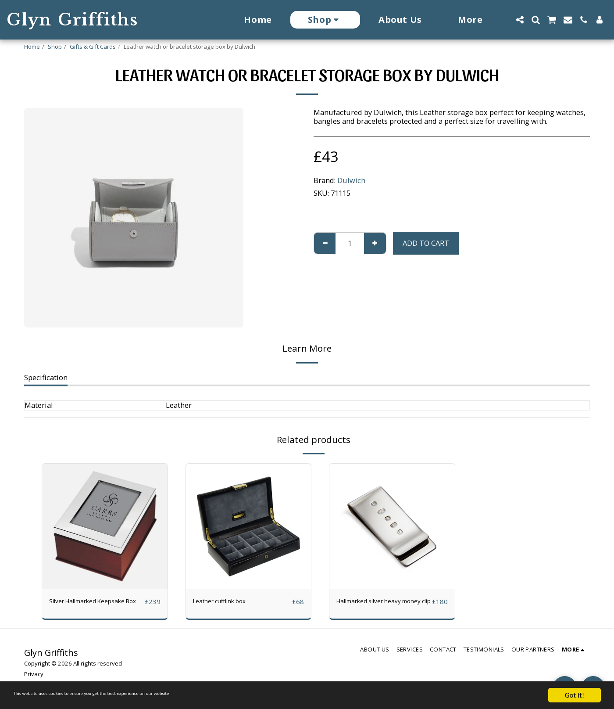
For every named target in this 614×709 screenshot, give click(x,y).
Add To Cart (426, 243)
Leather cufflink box (227, 601)
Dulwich (351, 180)
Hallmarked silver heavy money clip (377, 606)
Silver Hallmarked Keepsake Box (96, 606)
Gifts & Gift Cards (93, 46)
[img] (105, 526)
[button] (519, 19)
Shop (55, 46)
